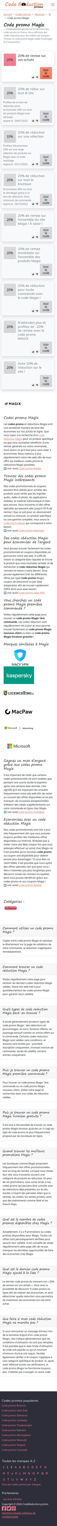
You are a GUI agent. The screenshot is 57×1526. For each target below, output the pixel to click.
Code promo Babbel (30, 885)
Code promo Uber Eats (15, 1410)
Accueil (8, 14)
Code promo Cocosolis (14, 1450)
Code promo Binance (14, 1405)
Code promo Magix (18, 18)
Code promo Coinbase (14, 1420)
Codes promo (23, 14)
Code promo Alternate (31, 530)
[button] (33, 77)
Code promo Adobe (30, 468)
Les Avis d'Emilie (12, 1499)
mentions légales (11, 1513)
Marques (40, 14)
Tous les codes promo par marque (21, 1484)
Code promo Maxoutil (14, 1440)
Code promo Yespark (14, 1445)
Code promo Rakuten (14, 1430)
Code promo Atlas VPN (32, 592)
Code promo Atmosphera (16, 1435)
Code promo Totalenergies (17, 1425)
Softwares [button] (10, 908)
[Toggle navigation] (52, 5)
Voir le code (46, 73)
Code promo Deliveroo (15, 1415)
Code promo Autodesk (31, 812)
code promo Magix (14, 523)
